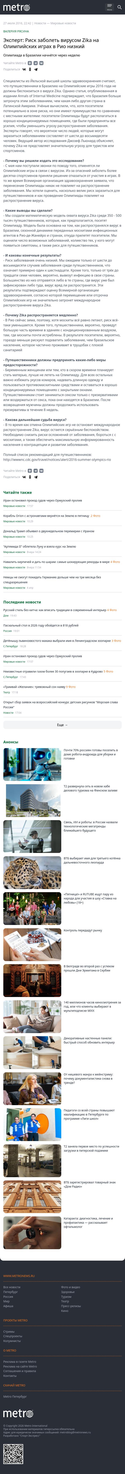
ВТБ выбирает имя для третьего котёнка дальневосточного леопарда (92, 860)
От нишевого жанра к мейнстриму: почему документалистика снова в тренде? (88, 1078)
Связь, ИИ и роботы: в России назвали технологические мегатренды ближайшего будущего (91, 826)
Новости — (42, 23)
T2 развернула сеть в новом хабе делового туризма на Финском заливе (90, 788)
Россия (7, 631)
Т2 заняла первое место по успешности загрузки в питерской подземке (91, 1148)
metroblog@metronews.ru (75, 1432)
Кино (64, 1311)
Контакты (10, 1376)
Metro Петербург (15, 1396)
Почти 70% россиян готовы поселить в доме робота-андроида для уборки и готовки (91, 754)
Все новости (11, 1287)
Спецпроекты (12, 1336)
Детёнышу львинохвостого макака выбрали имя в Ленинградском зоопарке (57, 641)
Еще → (62, 725)
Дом (5, 615)
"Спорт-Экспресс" (29, 1435)
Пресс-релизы (71, 1306)
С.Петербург (10, 646)
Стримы (8, 1331)
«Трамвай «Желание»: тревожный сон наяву (34, 687)
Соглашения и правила (19, 1371)
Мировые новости (63, 23)
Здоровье (68, 1292)
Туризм (66, 1297)
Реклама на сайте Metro (20, 1366)
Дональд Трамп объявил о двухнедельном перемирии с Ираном (48, 531)
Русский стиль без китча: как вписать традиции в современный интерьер (54, 610)
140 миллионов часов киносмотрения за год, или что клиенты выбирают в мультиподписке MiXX (92, 1006)
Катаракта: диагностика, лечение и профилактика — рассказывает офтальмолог (88, 1222)
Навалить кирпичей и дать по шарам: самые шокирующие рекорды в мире (56, 562)
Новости (8, 712)
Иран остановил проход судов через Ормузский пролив (42, 500)
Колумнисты (12, 1341)
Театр (6, 692)
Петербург (10, 1292)
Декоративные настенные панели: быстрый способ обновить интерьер (89, 1040)
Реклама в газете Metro (19, 1362)
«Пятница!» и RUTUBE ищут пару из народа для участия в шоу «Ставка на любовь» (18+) (90, 898)
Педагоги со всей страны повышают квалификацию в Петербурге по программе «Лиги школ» (89, 1114)
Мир (6, 1301)
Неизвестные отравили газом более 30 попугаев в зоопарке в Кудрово (53, 671)
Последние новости (22, 601)
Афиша (8, 1306)
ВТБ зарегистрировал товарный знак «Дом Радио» (90, 1184)
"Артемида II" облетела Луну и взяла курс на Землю (39, 546)
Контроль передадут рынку (83, 930)
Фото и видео (70, 1287)
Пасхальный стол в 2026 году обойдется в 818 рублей (40, 625)
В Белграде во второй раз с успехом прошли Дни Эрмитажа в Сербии (89, 968)
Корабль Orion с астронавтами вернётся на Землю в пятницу (46, 516)
